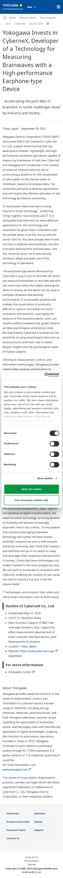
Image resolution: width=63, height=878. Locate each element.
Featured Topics (16, 830)
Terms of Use (31, 857)
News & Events (27, 17)
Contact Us (13, 838)
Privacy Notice (31, 860)
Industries (13, 813)
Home (12, 17)
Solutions (39, 813)
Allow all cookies (31, 489)
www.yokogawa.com (17, 769)
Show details (45, 478)
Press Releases (48, 17)
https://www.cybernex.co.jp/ (39, 651)
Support (39, 830)
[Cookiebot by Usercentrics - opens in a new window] (45, 375)
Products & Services (18, 821)
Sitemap (31, 864)
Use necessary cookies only (31, 500)
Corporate (20, 23)
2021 (8, 23)
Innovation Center (21, 672)
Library (38, 821)
